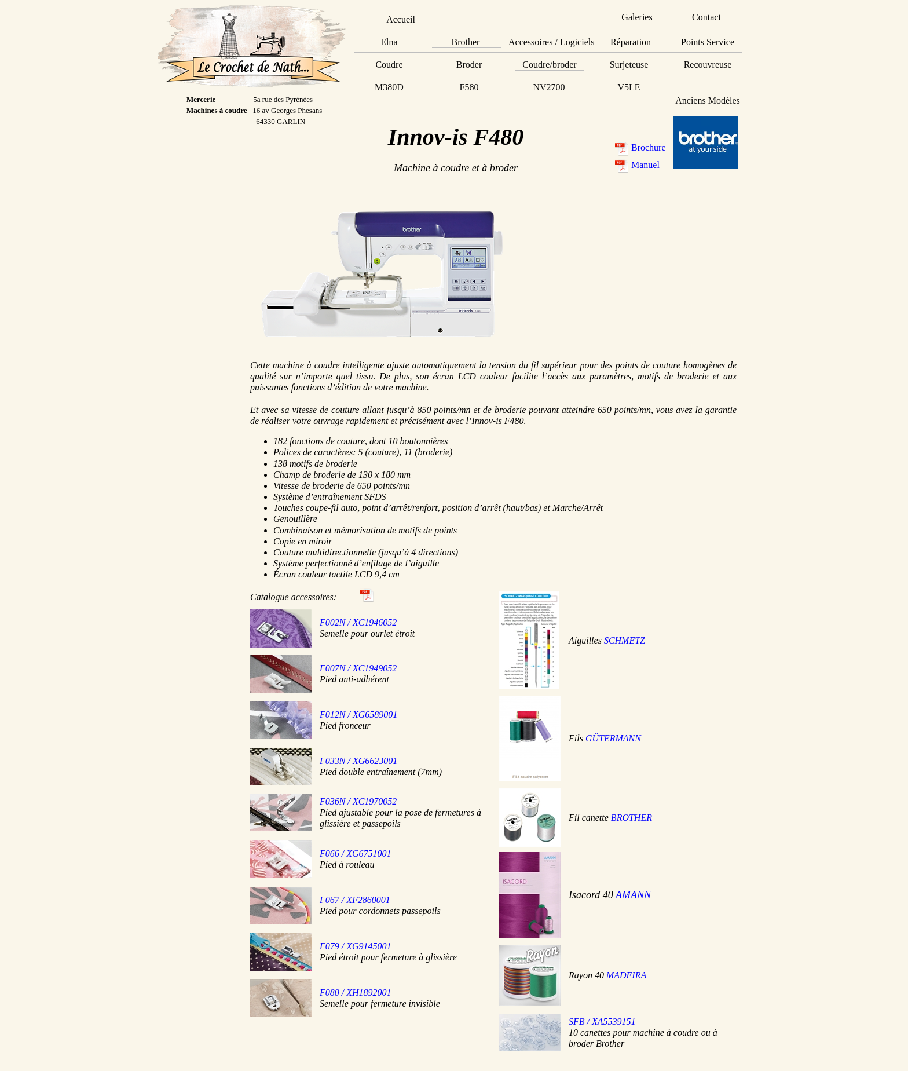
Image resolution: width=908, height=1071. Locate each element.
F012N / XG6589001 (358, 714)
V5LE (628, 87)
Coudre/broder (549, 65)
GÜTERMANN (613, 738)
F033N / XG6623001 (358, 761)
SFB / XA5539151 (602, 1021)
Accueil (400, 19)
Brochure (648, 147)
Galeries (636, 17)
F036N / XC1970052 (358, 801)
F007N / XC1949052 (358, 668)
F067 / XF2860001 (355, 900)
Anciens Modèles (707, 100)
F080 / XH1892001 (355, 992)
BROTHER (631, 818)
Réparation (630, 42)
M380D (389, 87)
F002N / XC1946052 (358, 622)
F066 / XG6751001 (355, 853)
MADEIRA (626, 975)
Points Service (707, 42)
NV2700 (549, 87)
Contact (706, 17)
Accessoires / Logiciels (551, 42)
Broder (469, 65)
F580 (469, 87)
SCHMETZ (624, 640)
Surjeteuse (629, 65)
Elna (388, 42)
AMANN (633, 895)
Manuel (645, 165)
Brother (466, 42)
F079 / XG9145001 (355, 946)
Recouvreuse (708, 65)
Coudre (388, 65)
